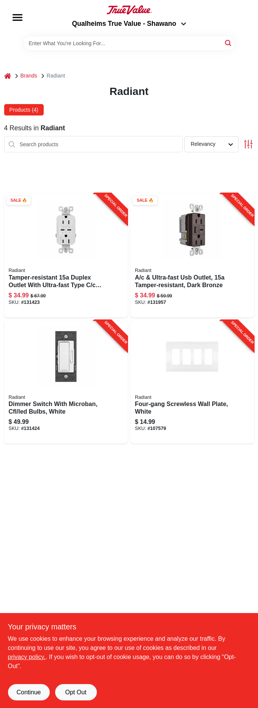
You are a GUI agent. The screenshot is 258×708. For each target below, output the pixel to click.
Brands (29, 76)
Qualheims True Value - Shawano (129, 23)
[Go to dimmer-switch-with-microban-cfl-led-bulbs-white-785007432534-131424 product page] (66, 382)
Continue (28, 692)
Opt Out (75, 692)
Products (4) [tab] (23, 110)
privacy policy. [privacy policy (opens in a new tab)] (27, 657)
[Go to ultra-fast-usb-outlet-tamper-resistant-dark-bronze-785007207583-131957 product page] (192, 255)
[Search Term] (129, 43)
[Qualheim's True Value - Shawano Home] (129, 9)
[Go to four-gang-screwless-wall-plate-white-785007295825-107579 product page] (192, 382)
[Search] (228, 42)
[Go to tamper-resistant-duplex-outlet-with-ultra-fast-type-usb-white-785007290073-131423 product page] (66, 255)
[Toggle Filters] (248, 144)
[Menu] (17, 17)
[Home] (7, 76)
